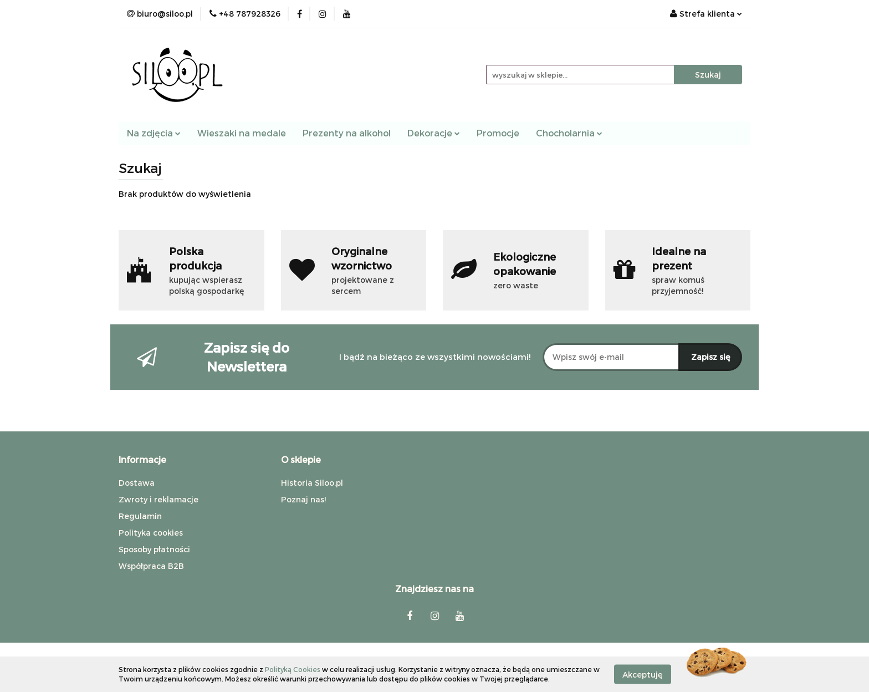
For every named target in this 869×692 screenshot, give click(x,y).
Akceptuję (642, 674)
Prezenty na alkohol (347, 133)
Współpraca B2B (151, 566)
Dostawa (137, 482)
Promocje (498, 133)
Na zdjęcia (154, 133)
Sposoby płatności (154, 549)
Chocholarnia (569, 133)
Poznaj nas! (303, 499)
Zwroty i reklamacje (158, 499)
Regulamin (140, 516)
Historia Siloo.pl (312, 482)
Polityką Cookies (292, 669)
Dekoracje (433, 133)
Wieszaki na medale (241, 133)
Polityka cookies (151, 532)
